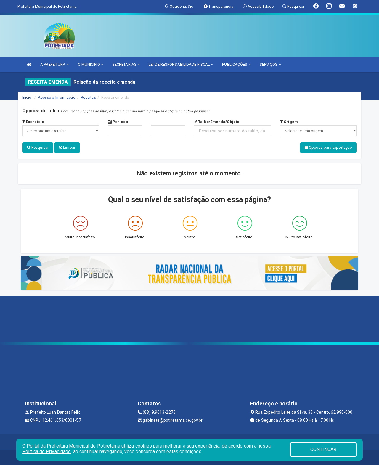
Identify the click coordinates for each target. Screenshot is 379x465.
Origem (289, 121)
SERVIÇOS (270, 64)
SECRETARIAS (126, 64)
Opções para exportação (328, 147)
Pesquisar (38, 147)
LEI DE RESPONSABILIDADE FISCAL (181, 64)
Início (27, 97)
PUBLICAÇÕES (236, 64)
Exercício (33, 121)
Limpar (67, 147)
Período (118, 121)
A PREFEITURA (54, 64)
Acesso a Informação (57, 97)
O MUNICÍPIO (90, 64)
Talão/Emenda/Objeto (216, 121)
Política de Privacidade (46, 451)
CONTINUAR (323, 449)
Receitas (88, 97)
